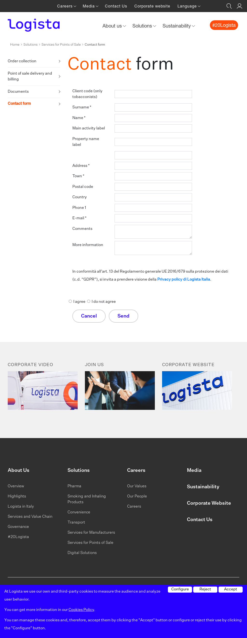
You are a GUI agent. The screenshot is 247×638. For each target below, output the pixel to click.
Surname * (81, 107)
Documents (18, 92)
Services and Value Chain (30, 517)
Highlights (17, 496)
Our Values (136, 486)
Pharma (74, 486)
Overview (16, 486)
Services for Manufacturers (91, 533)
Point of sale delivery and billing (30, 76)
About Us (18, 470)
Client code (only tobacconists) (87, 94)
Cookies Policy (81, 610)
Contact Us (116, 6)
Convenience (79, 512)
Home (15, 44)
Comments (82, 229)
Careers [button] (65, 6)
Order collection (22, 61)
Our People (137, 496)
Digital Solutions (82, 553)
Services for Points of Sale (61, 44)
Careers (136, 470)
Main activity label (88, 128)
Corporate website (152, 6)
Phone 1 (79, 208)
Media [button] (89, 6)
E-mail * (79, 218)
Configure (180, 589)
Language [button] (188, 6)
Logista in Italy (21, 507)
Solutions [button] (142, 25)
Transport (76, 523)
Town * (78, 176)
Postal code (82, 187)
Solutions (30, 44)
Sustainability (203, 486)
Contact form (19, 104)
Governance (18, 527)
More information (87, 245)
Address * (81, 166)
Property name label (85, 142)
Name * (79, 118)
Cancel (89, 316)
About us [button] (113, 25)
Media (194, 470)
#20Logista (18, 537)
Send (123, 316)
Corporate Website (209, 503)
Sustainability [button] (177, 25)
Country (79, 197)
